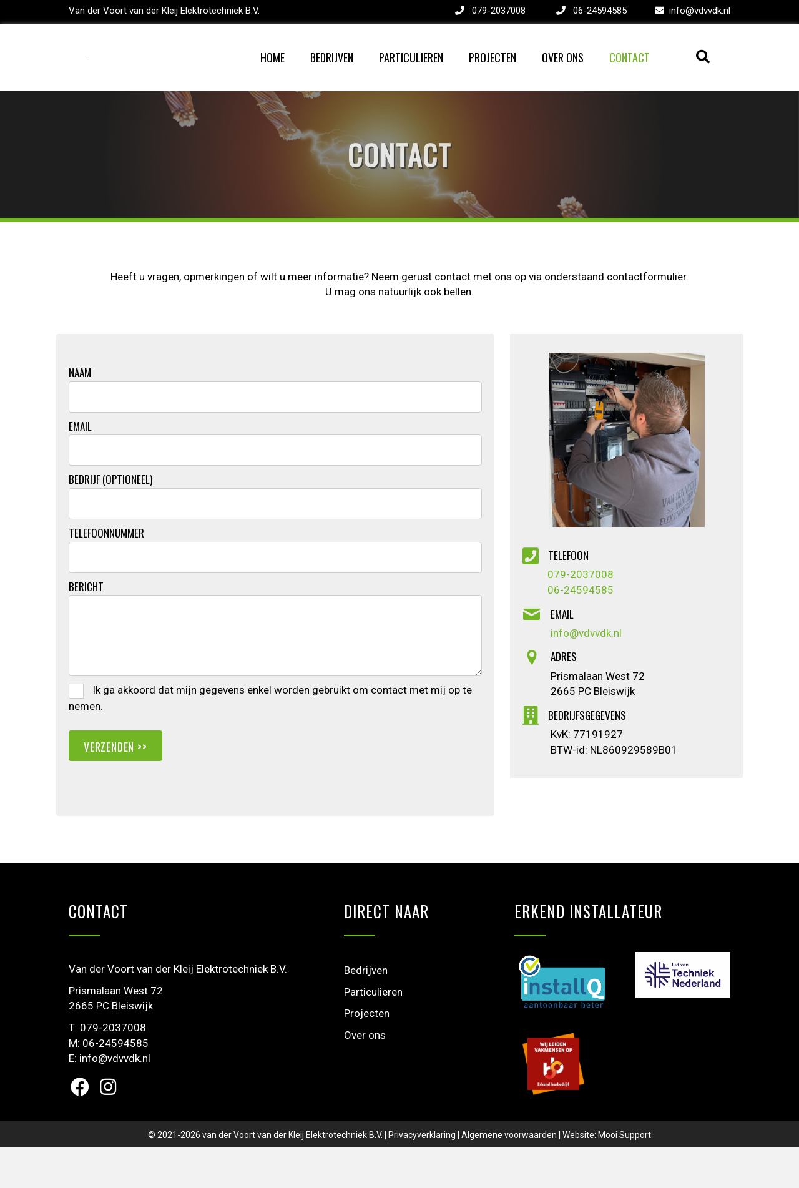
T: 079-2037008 (107, 1067)
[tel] (275, 597)
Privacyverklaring (422, 1175)
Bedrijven (331, 77)
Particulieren (411, 77)
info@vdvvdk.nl (699, 10)
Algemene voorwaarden (509, 1175)
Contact (629, 77)
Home (272, 77)
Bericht (86, 626)
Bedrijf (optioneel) (110, 520)
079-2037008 (499, 10)
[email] (275, 490)
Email (80, 466)
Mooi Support (624, 1175)
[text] (275, 437)
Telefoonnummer (106, 573)
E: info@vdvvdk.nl (109, 1098)
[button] (80, 1126)
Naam (80, 412)
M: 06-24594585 (109, 1083)
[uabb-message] (275, 676)
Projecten (492, 77)
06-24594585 (600, 10)
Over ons (563, 77)
